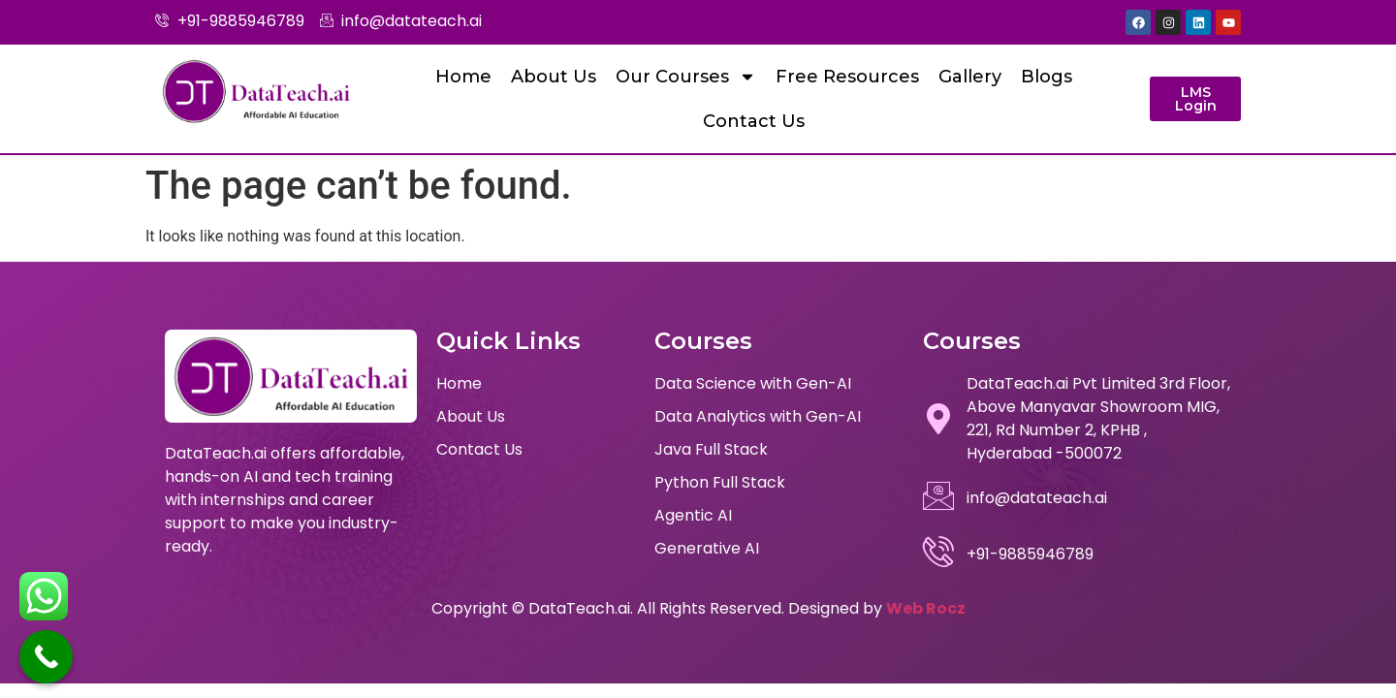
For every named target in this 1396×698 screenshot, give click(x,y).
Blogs (1046, 76)
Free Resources (847, 76)
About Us (553, 76)
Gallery (969, 76)
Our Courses (686, 76)
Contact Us (754, 121)
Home (463, 76)
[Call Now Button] (46, 656)
